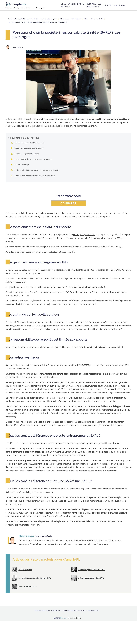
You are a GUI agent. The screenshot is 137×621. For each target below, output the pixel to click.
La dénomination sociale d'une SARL (91, 577)
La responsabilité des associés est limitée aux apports (33, 159)
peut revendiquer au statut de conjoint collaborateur (63, 322)
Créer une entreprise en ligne (23, 19)
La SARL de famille (25, 569)
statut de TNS (26, 300)
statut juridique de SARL (84, 234)
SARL (21, 119)
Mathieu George (26, 535)
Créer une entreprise (72, 5)
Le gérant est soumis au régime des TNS (28, 148)
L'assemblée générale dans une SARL (91, 569)
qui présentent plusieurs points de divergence (68, 488)
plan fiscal (15, 364)
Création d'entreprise (49, 19)
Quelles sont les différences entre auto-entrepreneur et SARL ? (36, 170)
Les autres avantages (21, 165)
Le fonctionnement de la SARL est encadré (29, 143)
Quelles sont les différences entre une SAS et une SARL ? (34, 175)
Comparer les (94, 5)
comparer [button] (68, 203)
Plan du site (40, 610)
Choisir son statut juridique (70, 19)
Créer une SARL (97, 19)
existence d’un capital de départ (21, 397)
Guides (107, 5)
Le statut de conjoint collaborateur (26, 154)
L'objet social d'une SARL (27, 586)
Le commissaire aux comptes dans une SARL (34, 577)
